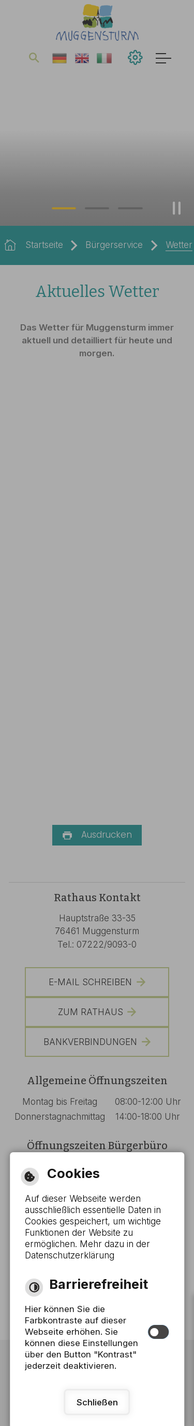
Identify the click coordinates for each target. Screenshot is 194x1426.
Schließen (97, 1402)
